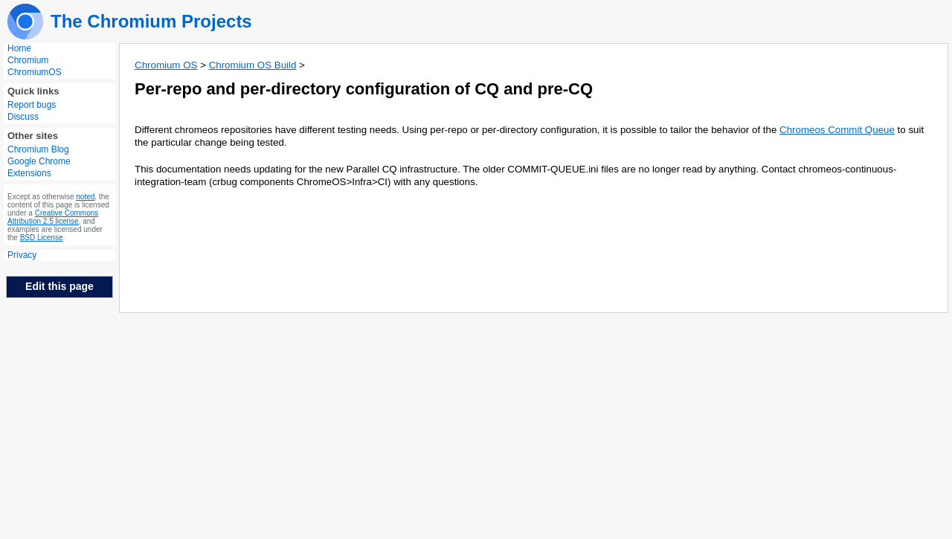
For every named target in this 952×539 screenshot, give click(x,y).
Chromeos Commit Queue (837, 129)
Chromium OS (166, 65)
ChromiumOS (34, 72)
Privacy (21, 255)
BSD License (41, 237)
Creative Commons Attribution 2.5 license (52, 217)
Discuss (23, 117)
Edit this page (59, 286)
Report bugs (31, 105)
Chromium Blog (38, 149)
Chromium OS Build (253, 65)
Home (19, 48)
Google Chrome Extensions (39, 167)
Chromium (27, 60)
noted (85, 197)
